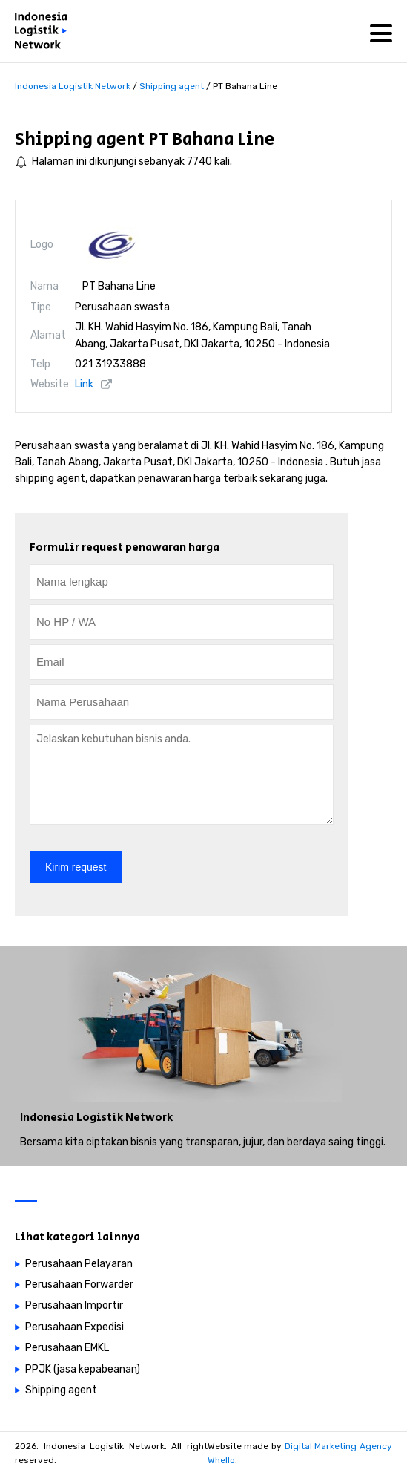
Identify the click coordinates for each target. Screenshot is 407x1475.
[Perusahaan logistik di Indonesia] (44, 33)
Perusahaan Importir (74, 1305)
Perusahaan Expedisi (74, 1327)
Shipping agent (80, 139)
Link (84, 384)
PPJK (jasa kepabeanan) (82, 1369)
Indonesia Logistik (71, 1117)
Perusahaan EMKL (67, 1347)
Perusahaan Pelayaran (79, 1263)
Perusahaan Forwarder (79, 1284)
